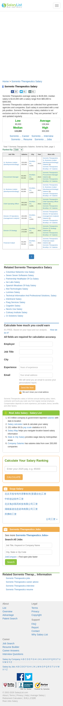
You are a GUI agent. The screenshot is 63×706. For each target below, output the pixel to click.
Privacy (35, 611)
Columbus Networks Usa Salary (20, 272)
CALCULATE (13, 477)
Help (27, 695)
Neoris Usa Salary (14, 309)
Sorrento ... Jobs (43, 139)
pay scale (27, 427)
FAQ (34, 624)
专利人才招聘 (30, 698)
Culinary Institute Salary (16, 312)
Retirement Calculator (12, 698)
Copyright (37, 615)
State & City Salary (16, 437)
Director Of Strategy (10, 230)
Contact (36, 631)
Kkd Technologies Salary (17, 289)
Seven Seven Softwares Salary (20, 275)
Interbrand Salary (14, 299)
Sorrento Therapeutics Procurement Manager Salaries (50, 175)
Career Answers (11, 650)
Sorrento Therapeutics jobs (18, 578)
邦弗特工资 (10, 514)
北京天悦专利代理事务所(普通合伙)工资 (25, 493)
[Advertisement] (31, 44)
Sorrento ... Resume (21, 139)
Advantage (8, 615)
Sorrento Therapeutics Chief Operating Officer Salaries (50, 202)
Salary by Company (11, 659)
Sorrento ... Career (19, 136)
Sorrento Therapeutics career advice (22, 582)
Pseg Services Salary (15, 302)
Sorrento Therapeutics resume (19, 589)
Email (7, 375)
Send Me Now (27, 387)
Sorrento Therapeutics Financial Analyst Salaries (50, 241)
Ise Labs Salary (13, 282)
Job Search (8, 643)
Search (11, 562)
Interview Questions (13, 654)
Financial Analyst (9, 243)
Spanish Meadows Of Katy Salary (21, 285)
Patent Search (10, 618)
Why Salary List (40, 634)
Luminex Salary (13, 292)
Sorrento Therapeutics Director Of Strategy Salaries (50, 228)
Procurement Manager (11, 177)
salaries (50, 418)
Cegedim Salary (13, 306)
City (6, 359)
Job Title (9, 351)
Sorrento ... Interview (42, 136)
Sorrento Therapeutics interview (20, 586)
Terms (35, 608)
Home (6, 81)
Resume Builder (11, 647)
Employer (9, 344)
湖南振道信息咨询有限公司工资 (21, 509)
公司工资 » (51, 519)
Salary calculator (15, 424)
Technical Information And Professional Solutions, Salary (31, 295)
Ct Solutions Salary (14, 316)
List (4, 608)
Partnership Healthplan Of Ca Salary (22, 279)
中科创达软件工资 (14, 499)
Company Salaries (16, 443)
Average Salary (37, 695)
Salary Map (13, 430)
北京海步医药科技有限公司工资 (21, 504)
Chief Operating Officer (11, 204)
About (5, 695)
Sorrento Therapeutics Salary (26, 81)
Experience (10, 367)
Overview (7, 611)
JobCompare (11, 557)
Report (35, 627)
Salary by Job (9, 667)
